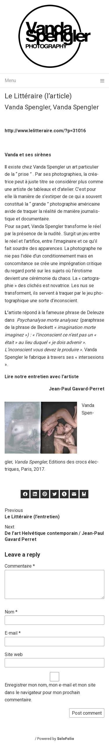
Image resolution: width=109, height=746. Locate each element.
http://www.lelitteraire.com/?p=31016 (45, 130)
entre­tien (38, 376)
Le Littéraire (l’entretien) (32, 516)
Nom (11, 612)
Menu (54, 80)
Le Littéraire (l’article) (38, 96)
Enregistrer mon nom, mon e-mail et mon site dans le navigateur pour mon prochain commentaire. (50, 692)
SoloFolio (65, 738)
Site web (14, 654)
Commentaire (20, 566)
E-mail (13, 633)
